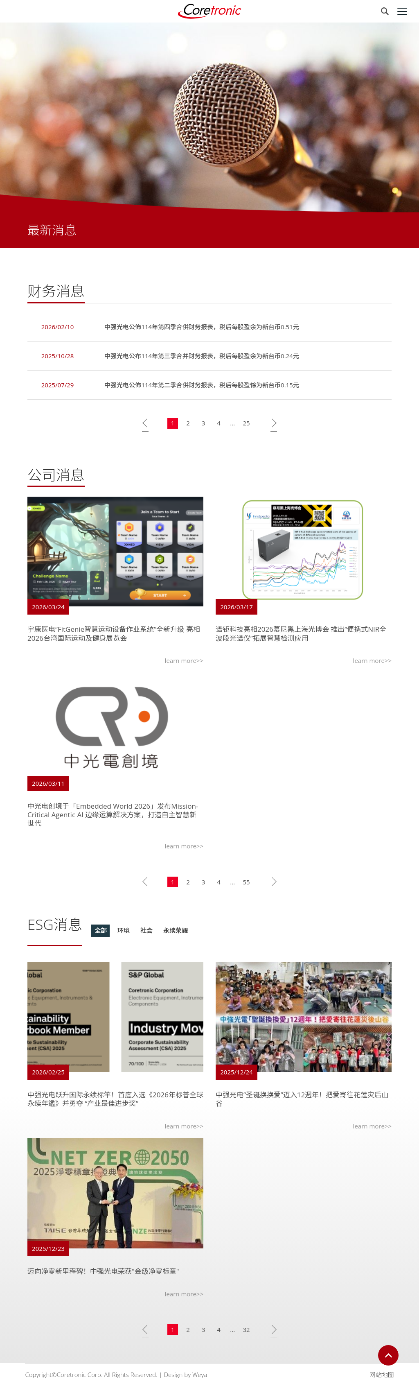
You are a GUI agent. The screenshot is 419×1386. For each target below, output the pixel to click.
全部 (101, 932)
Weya (199, 1374)
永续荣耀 (175, 932)
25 (246, 425)
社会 (146, 932)
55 (246, 883)
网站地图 (381, 1374)
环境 (123, 932)
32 (246, 1331)
